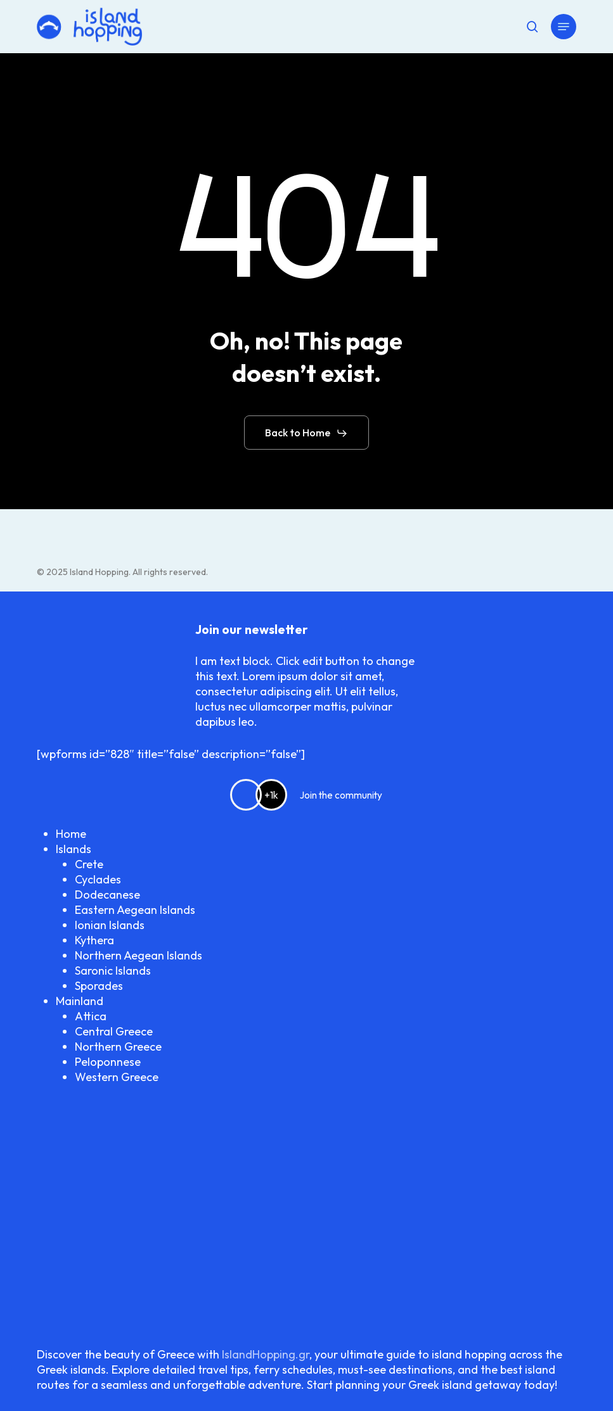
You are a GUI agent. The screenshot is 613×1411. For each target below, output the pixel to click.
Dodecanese (107, 894)
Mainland (79, 1001)
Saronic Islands (113, 970)
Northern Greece (118, 1046)
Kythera (94, 940)
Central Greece (114, 1031)
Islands (73, 849)
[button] (563, 26)
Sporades (99, 985)
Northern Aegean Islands (138, 955)
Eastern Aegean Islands (135, 909)
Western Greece (116, 1077)
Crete (89, 864)
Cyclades (98, 879)
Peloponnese (108, 1061)
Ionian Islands (110, 925)
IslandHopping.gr (265, 1354)
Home (71, 833)
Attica (90, 1016)
